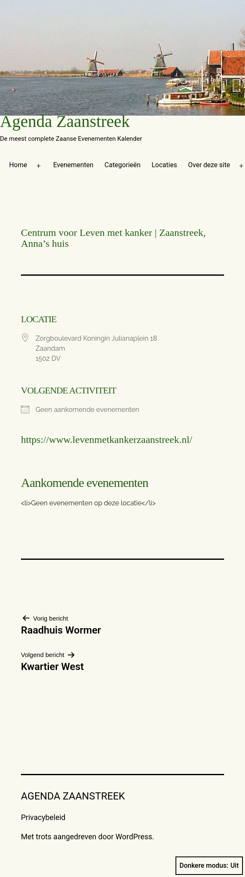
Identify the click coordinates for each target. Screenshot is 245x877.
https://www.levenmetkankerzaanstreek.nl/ (106, 439)
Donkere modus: (209, 866)
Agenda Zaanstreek (65, 121)
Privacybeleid (43, 817)
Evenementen (73, 165)
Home (18, 165)
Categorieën (123, 165)
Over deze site (209, 165)
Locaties (164, 165)
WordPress (134, 836)
